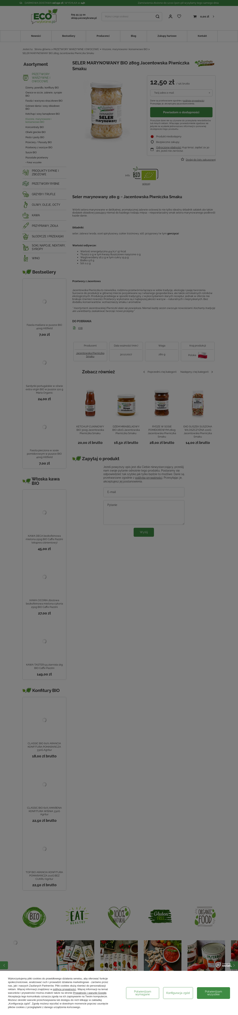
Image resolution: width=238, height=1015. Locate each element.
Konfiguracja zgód (178, 993)
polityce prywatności (64, 989)
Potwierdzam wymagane (142, 993)
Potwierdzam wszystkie (213, 993)
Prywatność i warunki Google (90, 992)
